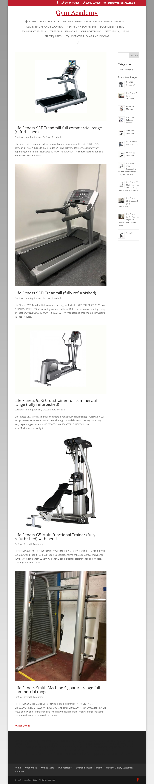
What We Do (48, 21)
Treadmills (57, 137)
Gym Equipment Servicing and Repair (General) (94, 21)
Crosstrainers (49, 409)
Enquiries (19, 771)
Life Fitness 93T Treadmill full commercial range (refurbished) (58, 129)
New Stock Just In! (117, 31)
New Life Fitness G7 (130, 83)
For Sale (47, 137)
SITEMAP (128, 753)
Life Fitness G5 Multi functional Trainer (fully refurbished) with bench (55, 536)
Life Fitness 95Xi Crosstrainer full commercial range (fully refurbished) (56, 402)
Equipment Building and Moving (87, 36)
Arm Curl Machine (130, 107)
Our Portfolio (91, 31)
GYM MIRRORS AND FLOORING (44, 27)
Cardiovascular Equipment (28, 137)
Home (18, 767)
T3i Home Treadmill (130, 132)
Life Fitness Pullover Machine (131, 120)
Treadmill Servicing (63, 31)
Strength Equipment (34, 544)
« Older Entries (22, 725)
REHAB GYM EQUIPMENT (81, 27)
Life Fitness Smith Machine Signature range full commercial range (57, 689)
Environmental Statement (89, 767)
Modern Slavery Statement (120, 767)
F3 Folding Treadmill (130, 154)
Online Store (47, 767)
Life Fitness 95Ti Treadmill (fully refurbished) (55, 293)
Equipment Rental (112, 27)
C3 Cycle (129, 232)
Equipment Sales (32, 31)
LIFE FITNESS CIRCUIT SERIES (132, 143)
